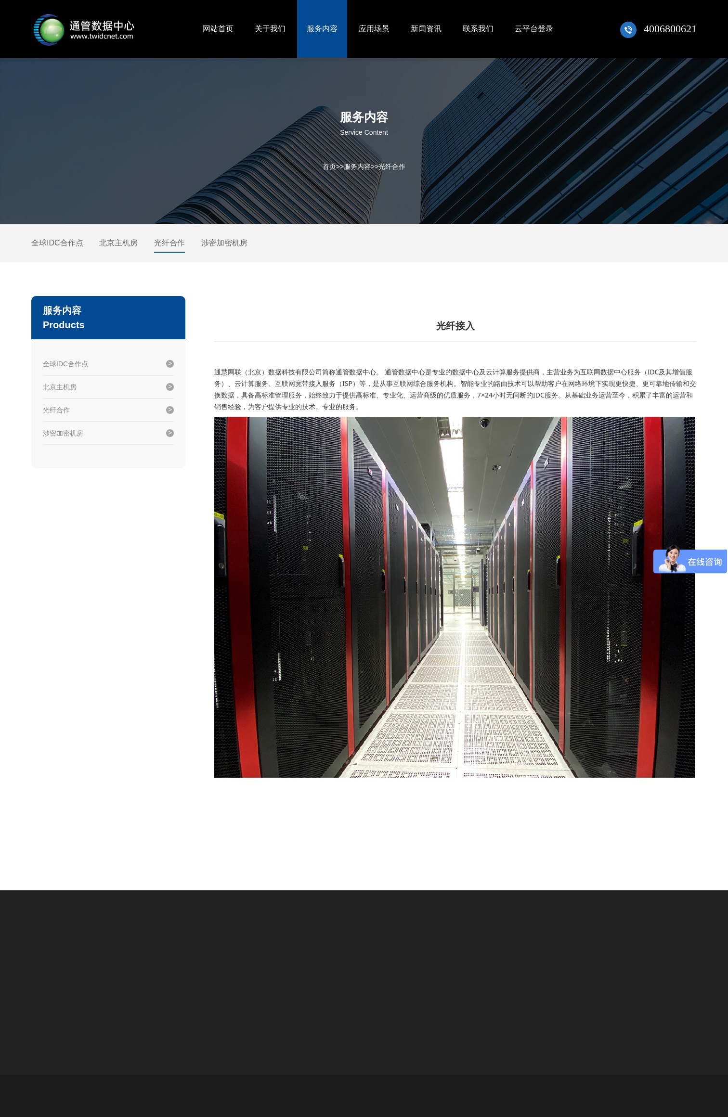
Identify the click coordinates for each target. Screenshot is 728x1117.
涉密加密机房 (224, 243)
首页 (329, 166)
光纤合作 (391, 166)
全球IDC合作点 (57, 243)
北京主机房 (118, 243)
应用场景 (374, 29)
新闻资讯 (426, 29)
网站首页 (218, 29)
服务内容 (322, 29)
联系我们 (478, 29)
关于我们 (270, 29)
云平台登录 (534, 29)
